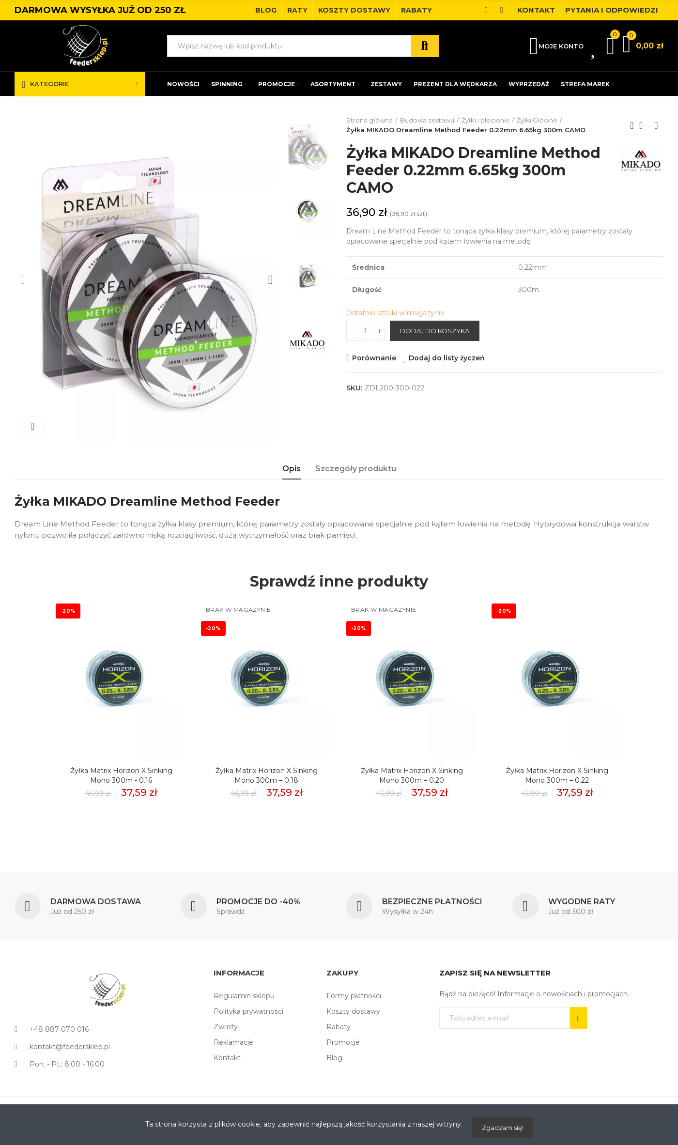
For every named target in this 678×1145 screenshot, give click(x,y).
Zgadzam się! (503, 1127)
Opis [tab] (291, 468)
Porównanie (374, 358)
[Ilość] (365, 331)
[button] (266, 10)
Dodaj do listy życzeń (447, 358)
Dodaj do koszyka (434, 331)
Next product (656, 125)
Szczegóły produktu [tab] (355, 468)
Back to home (644, 125)
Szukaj (425, 46)
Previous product (632, 125)
